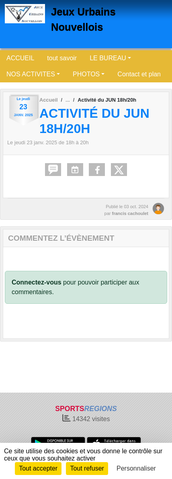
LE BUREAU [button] (108, 58)
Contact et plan (139, 74)
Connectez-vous (36, 282)
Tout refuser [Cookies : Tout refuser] (87, 468)
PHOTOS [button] (86, 74)
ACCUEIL (20, 58)
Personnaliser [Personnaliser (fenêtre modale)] (136, 468)
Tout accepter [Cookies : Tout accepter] (38, 468)
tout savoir (62, 58)
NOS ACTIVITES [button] (30, 74)
